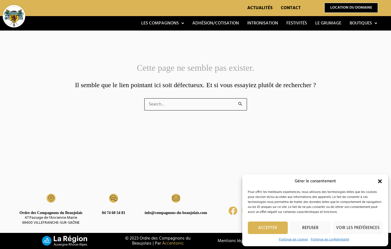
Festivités (296, 23)
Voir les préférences (358, 228)
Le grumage (328, 23)
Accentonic (173, 243)
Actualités (260, 8)
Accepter (267, 228)
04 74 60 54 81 (113, 213)
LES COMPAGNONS (162, 23)
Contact (291, 8)
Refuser (310, 228)
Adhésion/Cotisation (215, 23)
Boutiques (363, 23)
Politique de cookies (293, 239)
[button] (380, 181)
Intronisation (262, 23)
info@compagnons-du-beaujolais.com (176, 213)
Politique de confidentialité (330, 239)
